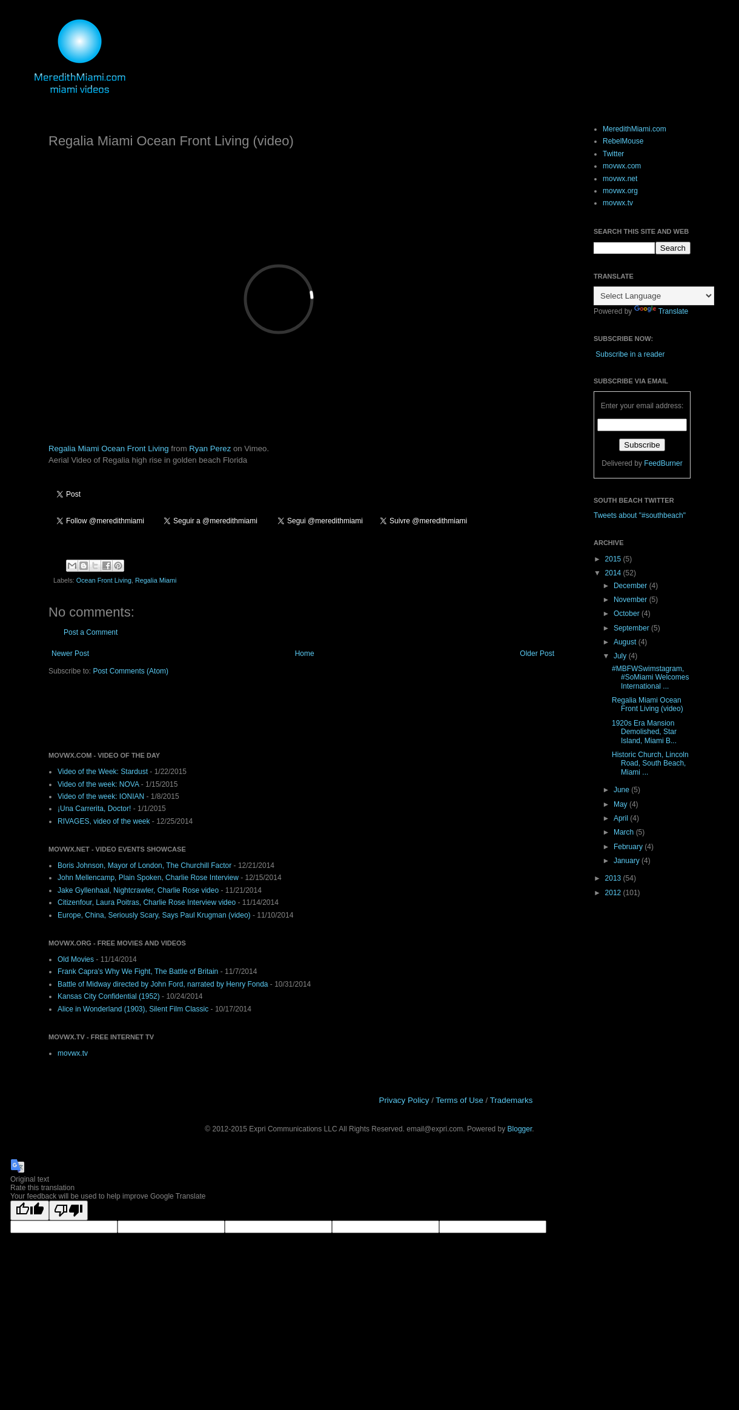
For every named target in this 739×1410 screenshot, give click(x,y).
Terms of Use (459, 1100)
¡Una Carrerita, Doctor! (94, 808)
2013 (614, 878)
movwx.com (622, 166)
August (626, 642)
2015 (614, 559)
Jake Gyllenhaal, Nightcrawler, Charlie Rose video (138, 890)
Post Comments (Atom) (130, 671)
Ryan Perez (210, 448)
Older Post (537, 653)
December (631, 585)
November (631, 599)
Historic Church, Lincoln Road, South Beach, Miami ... (650, 763)
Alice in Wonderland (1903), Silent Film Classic (133, 1009)
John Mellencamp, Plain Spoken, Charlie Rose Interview (148, 877)
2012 (614, 893)
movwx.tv (73, 1053)
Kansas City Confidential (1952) (109, 996)
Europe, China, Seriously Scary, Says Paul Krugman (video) (154, 915)
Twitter (613, 154)
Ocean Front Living (103, 580)
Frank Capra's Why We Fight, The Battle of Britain (138, 971)
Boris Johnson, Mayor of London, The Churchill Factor (144, 865)
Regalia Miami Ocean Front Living (108, 448)
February (629, 846)
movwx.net (620, 178)
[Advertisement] (190, 712)
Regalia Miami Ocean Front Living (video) (647, 704)
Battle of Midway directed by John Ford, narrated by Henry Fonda (163, 984)
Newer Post (70, 653)
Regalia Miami (155, 580)
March (625, 832)
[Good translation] (29, 1210)
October (627, 613)
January (627, 860)
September (632, 628)
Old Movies (76, 959)
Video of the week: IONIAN (101, 796)
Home (304, 653)
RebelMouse (623, 141)
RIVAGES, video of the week (104, 821)
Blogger (520, 1129)
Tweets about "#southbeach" (640, 515)
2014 (614, 573)
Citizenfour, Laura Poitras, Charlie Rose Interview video (147, 902)
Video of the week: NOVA (98, 784)
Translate (661, 311)
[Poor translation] (68, 1210)
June (622, 790)
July (621, 656)
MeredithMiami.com (634, 129)
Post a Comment (91, 632)
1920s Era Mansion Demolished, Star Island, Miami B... (644, 732)
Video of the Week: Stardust (103, 771)
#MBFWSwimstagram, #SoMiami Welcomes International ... (650, 677)
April (622, 818)
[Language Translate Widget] (654, 295)
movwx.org (620, 191)
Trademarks (511, 1100)
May (621, 804)
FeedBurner (663, 463)
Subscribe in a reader (629, 354)
